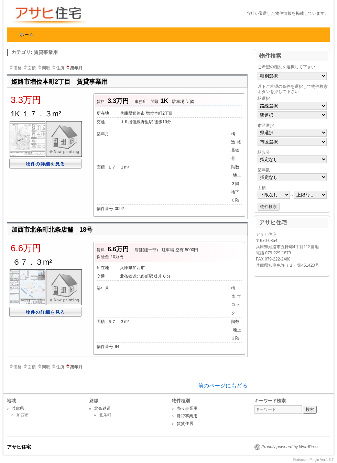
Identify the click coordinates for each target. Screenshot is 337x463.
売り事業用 (187, 408)
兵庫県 (18, 408)
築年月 (74, 68)
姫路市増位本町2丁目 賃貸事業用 (59, 81)
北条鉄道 (102, 408)
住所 (57, 68)
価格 (15, 68)
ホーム (26, 34)
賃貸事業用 (187, 416)
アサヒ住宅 (81, 15)
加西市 (23, 415)
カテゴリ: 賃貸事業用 (34, 52)
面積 (29, 68)
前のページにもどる (223, 386)
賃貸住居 (185, 423)
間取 (43, 68)
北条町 (105, 415)
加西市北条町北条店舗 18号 (52, 229)
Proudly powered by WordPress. (290, 446)
